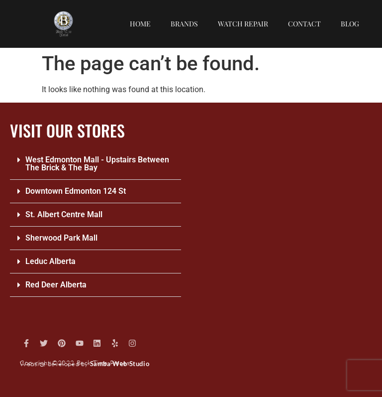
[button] (95, 164)
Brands (184, 23)
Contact (304, 23)
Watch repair (243, 23)
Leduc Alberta (50, 261)
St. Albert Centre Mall (63, 214)
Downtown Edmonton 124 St (75, 191)
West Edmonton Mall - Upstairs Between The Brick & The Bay (97, 163)
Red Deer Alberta (56, 284)
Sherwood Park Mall (61, 238)
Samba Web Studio (120, 364)
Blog (350, 23)
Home (140, 23)
